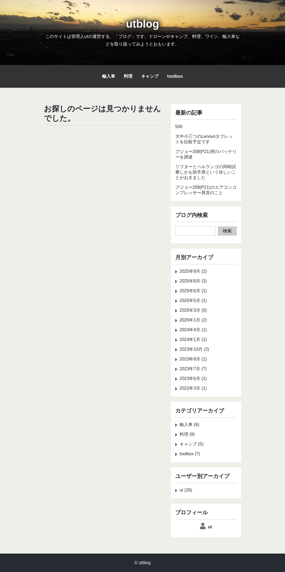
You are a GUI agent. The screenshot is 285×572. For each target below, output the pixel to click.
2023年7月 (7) (193, 368)
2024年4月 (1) (193, 329)
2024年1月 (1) (193, 339)
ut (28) (186, 490)
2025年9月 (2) (193, 271)
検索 (227, 231)
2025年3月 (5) (193, 310)
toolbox (175, 76)
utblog (142, 24)
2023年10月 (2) (194, 349)
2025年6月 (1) (193, 290)
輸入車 (108, 76)
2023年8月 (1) (193, 359)
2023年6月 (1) (193, 378)
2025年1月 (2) (193, 320)
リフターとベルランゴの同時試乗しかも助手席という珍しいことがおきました (205, 172)
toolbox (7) (190, 453)
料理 (128, 76)
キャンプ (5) (191, 444)
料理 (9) (187, 434)
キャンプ (149, 76)
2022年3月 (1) (193, 388)
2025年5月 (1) (193, 300)
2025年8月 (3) (193, 281)
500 (179, 126)
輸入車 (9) (189, 424)
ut (210, 527)
